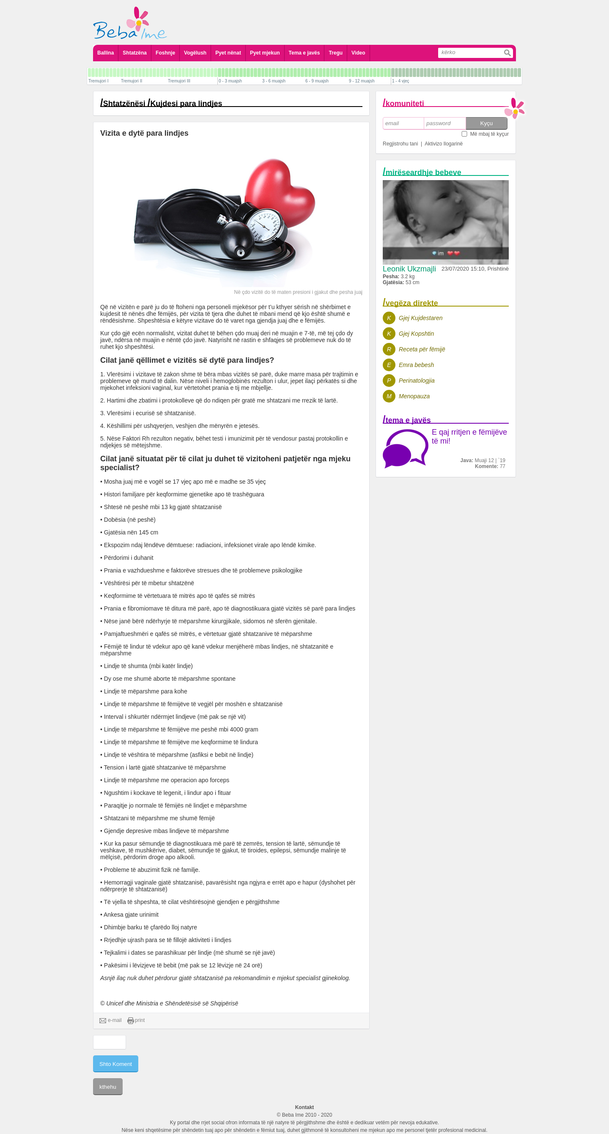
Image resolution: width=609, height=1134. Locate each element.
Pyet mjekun (265, 53)
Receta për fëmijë (422, 349)
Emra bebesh (416, 365)
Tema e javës (304, 53)
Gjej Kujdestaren (421, 318)
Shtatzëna (135, 53)
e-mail (110, 1020)
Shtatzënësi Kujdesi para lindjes (162, 103)
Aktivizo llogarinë (444, 144)
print (136, 1020)
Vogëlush (195, 53)
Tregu (336, 53)
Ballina (105, 53)
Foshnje (165, 53)
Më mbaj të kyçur (489, 134)
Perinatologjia (417, 380)
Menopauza (414, 396)
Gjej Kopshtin (416, 333)
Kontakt (304, 1107)
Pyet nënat (228, 53)
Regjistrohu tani (400, 144)
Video (358, 53)
